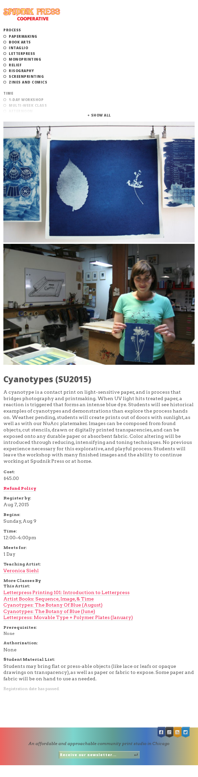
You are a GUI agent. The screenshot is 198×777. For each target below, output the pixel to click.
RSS (178, 732)
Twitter (186, 732)
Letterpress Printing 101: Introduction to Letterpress (66, 592)
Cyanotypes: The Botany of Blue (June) (49, 611)
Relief (15, 65)
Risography (21, 70)
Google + (170, 732)
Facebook (162, 732)
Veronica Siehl (21, 570)
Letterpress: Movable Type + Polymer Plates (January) (68, 617)
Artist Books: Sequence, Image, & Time (48, 599)
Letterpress (22, 53)
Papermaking (23, 36)
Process (12, 30)
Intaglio (18, 47)
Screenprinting (26, 76)
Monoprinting (25, 59)
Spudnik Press (31, 14)
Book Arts (20, 42)
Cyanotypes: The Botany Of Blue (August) (53, 605)
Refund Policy (19, 488)
